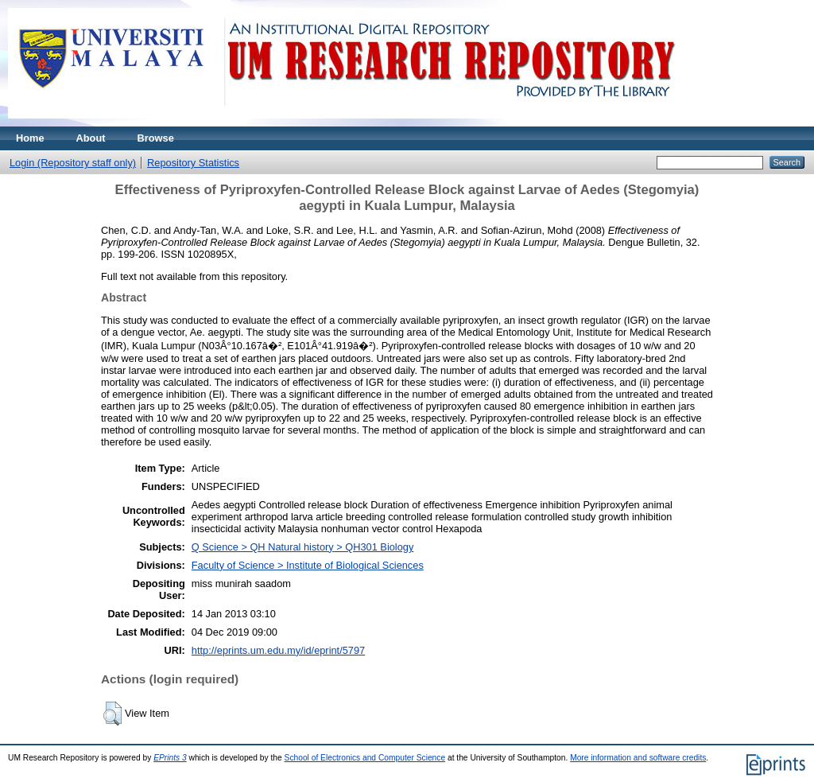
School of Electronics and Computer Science (365, 757)
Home (30, 138)
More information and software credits (638, 757)
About (91, 138)
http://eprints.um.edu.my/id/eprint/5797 (278, 650)
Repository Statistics (193, 163)
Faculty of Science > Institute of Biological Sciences (308, 565)
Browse (156, 138)
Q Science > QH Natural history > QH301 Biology (303, 547)
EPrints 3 (170, 757)
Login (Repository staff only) (73, 163)
